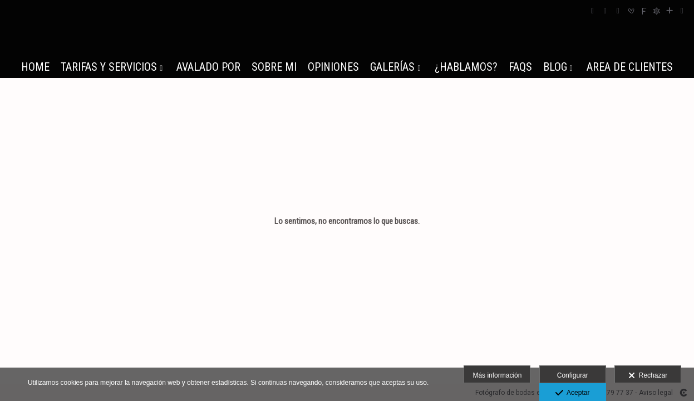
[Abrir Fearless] (643, 11)
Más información (496, 375)
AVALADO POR (208, 67)
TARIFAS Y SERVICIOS (109, 67)
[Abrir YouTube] (618, 11)
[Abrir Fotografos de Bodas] (656, 11)
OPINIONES (333, 67)
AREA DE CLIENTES (630, 67)
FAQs (520, 67)
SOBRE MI (274, 67)
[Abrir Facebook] (592, 11)
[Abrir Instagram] (605, 11)
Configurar (572, 375)
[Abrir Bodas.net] (631, 11)
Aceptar (572, 393)
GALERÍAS (392, 67)
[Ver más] (669, 11)
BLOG (555, 67)
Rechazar (647, 375)
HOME (35, 67)
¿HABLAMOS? (466, 67)
